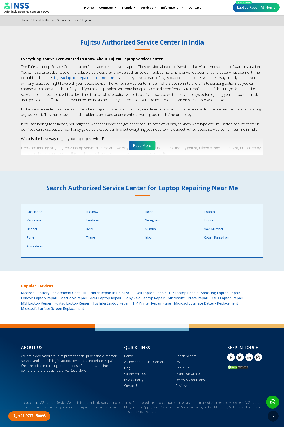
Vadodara (34, 220)
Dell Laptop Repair (151, 292)
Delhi (89, 229)
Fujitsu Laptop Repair (71, 303)
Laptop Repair (255, 6)
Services (146, 7)
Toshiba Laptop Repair (111, 303)
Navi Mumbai (213, 229)
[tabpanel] (142, 230)
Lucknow (92, 211)
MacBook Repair (73, 298)
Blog (127, 368)
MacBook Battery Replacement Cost (50, 292)
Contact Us (132, 385)
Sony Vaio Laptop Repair (145, 298)
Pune (30, 237)
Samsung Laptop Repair (220, 292)
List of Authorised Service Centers (55, 20)
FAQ (179, 361)
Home (89, 7)
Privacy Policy (133, 380)
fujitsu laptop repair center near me (85, 77)
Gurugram (152, 220)
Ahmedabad (35, 246)
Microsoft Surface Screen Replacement (52, 308)
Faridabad (93, 220)
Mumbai (150, 229)
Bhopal (32, 229)
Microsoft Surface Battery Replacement (206, 303)
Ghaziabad (34, 211)
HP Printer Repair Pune (152, 303)
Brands (127, 7)
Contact (194, 7)
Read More (78, 370)
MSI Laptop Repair (36, 303)
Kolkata (209, 211)
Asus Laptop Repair (227, 298)
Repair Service (186, 356)
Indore (209, 220)
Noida (149, 211)
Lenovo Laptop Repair (39, 298)
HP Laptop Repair (183, 292)
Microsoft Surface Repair (188, 298)
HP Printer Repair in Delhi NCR (108, 292)
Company (106, 7)
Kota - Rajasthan (216, 237)
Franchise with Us (189, 373)
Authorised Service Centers (144, 361)
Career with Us (135, 373)
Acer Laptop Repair (105, 298)
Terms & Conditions (190, 380)
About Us (182, 368)
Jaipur (149, 237)
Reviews (182, 385)
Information (171, 7)
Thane (90, 237)
